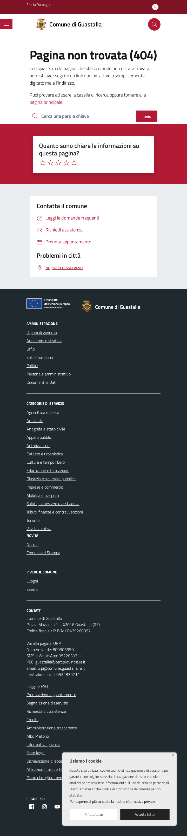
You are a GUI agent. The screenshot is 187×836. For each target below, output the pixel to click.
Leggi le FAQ (37, 686)
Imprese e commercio (44, 487)
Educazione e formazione (47, 470)
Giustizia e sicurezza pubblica (51, 479)
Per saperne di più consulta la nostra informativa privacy (112, 801)
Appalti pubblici (39, 437)
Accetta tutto (145, 814)
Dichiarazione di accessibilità (50, 761)
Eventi (32, 589)
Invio (147, 116)
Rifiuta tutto (93, 814)
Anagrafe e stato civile (45, 429)
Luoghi (32, 581)
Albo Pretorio (37, 736)
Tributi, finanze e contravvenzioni (54, 512)
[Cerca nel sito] (154, 24)
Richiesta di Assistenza (46, 711)
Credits (32, 719)
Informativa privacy (43, 744)
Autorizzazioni (38, 445)
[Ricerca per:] (83, 116)
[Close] (173, 755)
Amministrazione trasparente (51, 728)
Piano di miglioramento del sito (52, 778)
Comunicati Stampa (43, 553)
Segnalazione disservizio (47, 703)
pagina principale (46, 102)
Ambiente (34, 420)
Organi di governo (41, 332)
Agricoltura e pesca (42, 412)
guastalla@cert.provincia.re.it (60, 662)
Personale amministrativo (48, 374)
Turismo (32, 520)
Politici (32, 365)
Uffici (30, 349)
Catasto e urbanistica (44, 454)
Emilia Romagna (38, 4)
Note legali (35, 753)
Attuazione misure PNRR (47, 769)
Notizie (32, 544)
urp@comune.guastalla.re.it (61, 668)
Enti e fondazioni (40, 357)
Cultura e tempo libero (45, 462)
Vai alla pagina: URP (43, 643)
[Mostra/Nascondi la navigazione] (6, 24)
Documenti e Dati (41, 382)
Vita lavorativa (38, 528)
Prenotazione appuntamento (51, 694)
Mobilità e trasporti (42, 495)
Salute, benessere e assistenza (52, 504)
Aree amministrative (44, 341)
